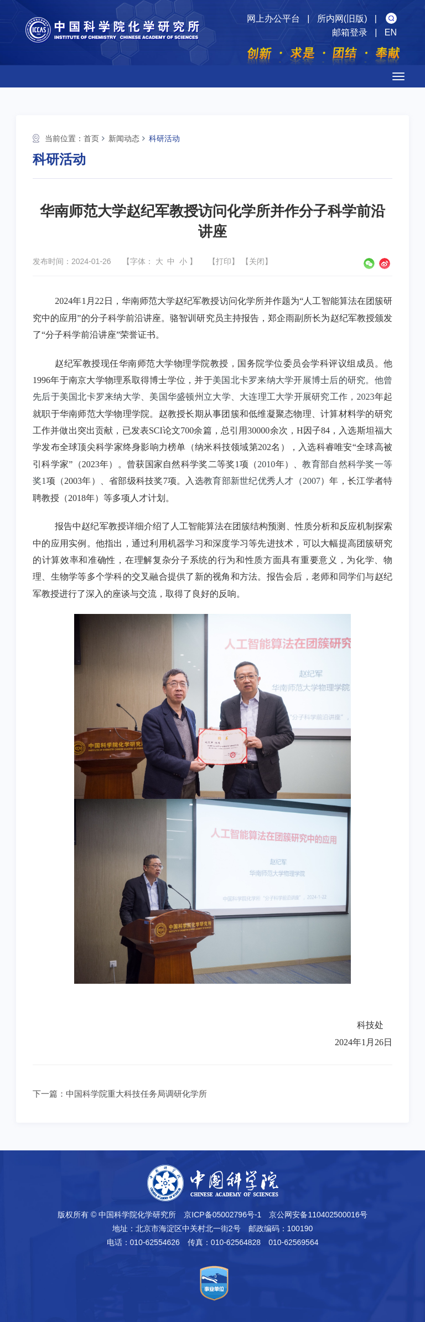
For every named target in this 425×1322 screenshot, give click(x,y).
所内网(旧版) (342, 18)
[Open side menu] (398, 76)
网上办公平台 (273, 18)
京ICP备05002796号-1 (222, 1214)
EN (391, 32)
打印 (223, 261)
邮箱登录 (349, 32)
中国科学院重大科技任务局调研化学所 (136, 1093)
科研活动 (164, 138)
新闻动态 (123, 138)
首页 (91, 138)
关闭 (257, 261)
